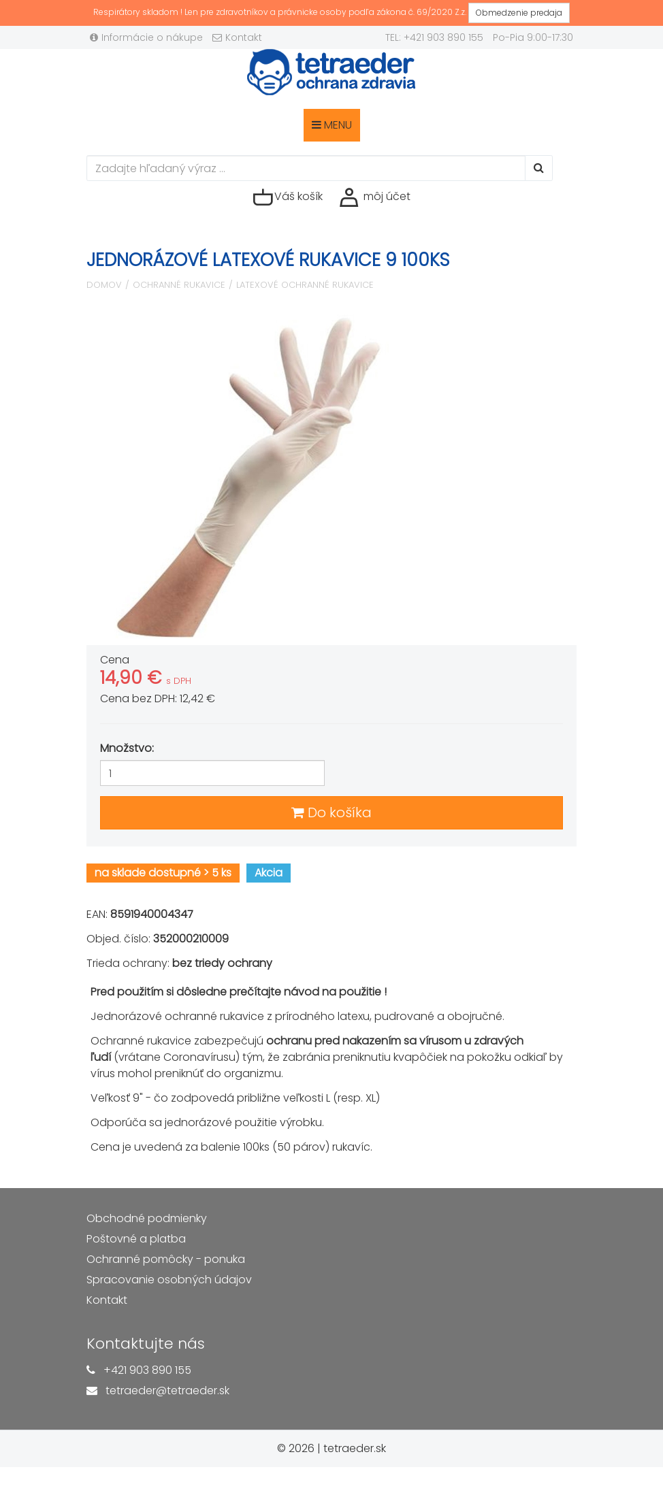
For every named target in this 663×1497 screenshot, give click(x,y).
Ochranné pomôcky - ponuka (165, 1259)
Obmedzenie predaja (519, 12)
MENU (332, 125)
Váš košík (288, 197)
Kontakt (237, 37)
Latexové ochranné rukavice (305, 284)
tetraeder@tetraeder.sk (167, 1390)
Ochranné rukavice (179, 284)
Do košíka (331, 812)
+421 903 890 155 (147, 1370)
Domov (104, 284)
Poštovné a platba (136, 1239)
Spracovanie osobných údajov (169, 1279)
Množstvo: (127, 748)
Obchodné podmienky (146, 1218)
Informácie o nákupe (146, 37)
